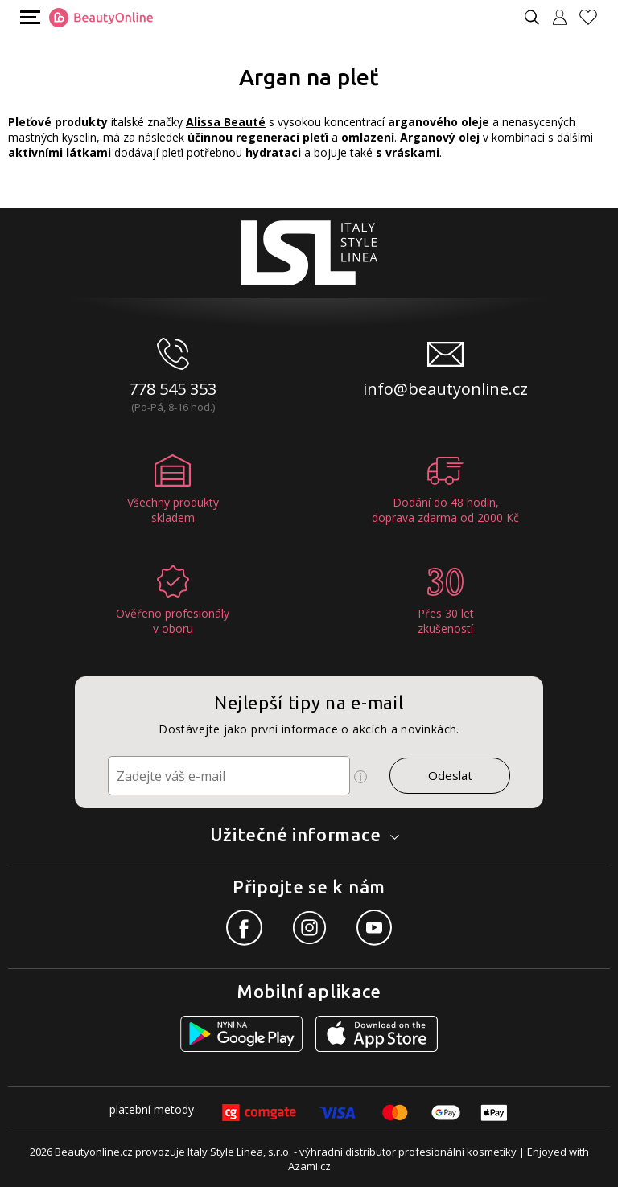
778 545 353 (172, 389)
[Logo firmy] (101, 18)
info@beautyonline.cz (445, 389)
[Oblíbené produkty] (594, 17)
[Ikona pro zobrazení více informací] (360, 776)
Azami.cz (309, 1166)
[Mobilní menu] (28, 16)
